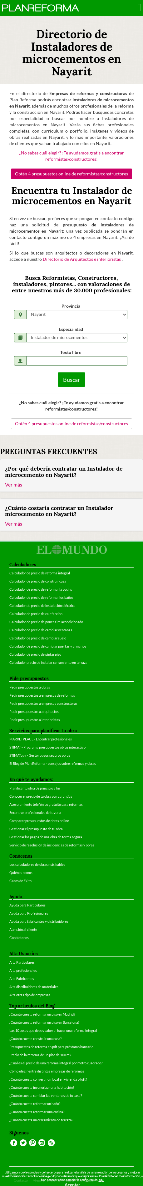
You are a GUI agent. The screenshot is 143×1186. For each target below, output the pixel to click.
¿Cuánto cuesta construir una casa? (35, 1039)
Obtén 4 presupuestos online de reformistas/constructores (71, 173)
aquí (101, 1180)
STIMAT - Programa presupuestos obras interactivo (47, 747)
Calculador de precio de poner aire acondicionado (46, 622)
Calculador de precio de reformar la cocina (40, 589)
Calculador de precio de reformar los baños (41, 597)
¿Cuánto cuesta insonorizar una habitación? (41, 1087)
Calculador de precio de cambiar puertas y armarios (47, 646)
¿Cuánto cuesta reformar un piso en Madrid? (42, 1014)
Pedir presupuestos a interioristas (34, 720)
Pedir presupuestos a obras (29, 687)
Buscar (71, 379)
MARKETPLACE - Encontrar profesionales (40, 739)
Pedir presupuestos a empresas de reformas (42, 695)
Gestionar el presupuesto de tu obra (36, 829)
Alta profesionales (23, 970)
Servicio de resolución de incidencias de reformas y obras (51, 845)
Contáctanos (19, 938)
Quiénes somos (20, 873)
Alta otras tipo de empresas (29, 995)
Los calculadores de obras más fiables (37, 864)
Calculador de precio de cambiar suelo (37, 638)
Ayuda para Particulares (27, 905)
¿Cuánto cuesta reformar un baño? (34, 1104)
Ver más (13, 484)
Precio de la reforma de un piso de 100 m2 (40, 1055)
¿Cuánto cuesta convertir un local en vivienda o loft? (48, 1079)
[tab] (71, 475)
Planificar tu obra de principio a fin (34, 788)
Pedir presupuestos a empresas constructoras (43, 703)
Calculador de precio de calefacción (35, 614)
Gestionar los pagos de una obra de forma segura (45, 837)
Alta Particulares (22, 962)
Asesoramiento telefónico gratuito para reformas (46, 804)
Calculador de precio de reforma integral (39, 573)
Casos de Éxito (20, 881)
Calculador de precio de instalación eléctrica (42, 605)
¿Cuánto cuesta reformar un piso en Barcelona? (44, 1022)
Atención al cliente (23, 929)
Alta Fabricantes (21, 979)
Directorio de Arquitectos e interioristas (82, 259)
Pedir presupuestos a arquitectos (34, 711)
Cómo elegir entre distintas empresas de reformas (46, 1071)
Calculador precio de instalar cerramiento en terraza (48, 662)
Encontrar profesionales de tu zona (35, 812)
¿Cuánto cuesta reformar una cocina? (36, 1112)
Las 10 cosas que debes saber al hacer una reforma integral (53, 1030)
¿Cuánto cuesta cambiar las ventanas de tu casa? (45, 1095)
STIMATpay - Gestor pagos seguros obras (39, 755)
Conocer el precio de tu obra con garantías (40, 796)
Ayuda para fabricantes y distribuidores (38, 921)
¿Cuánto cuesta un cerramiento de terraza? (41, 1120)
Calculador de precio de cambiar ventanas (40, 630)
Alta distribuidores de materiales (33, 987)
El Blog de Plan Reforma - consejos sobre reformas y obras (52, 763)
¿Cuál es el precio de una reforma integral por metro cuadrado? (55, 1063)
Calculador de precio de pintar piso (35, 654)
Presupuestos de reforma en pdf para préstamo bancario (51, 1047)
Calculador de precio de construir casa (37, 581)
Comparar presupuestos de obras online (39, 821)
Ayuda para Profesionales (28, 913)
